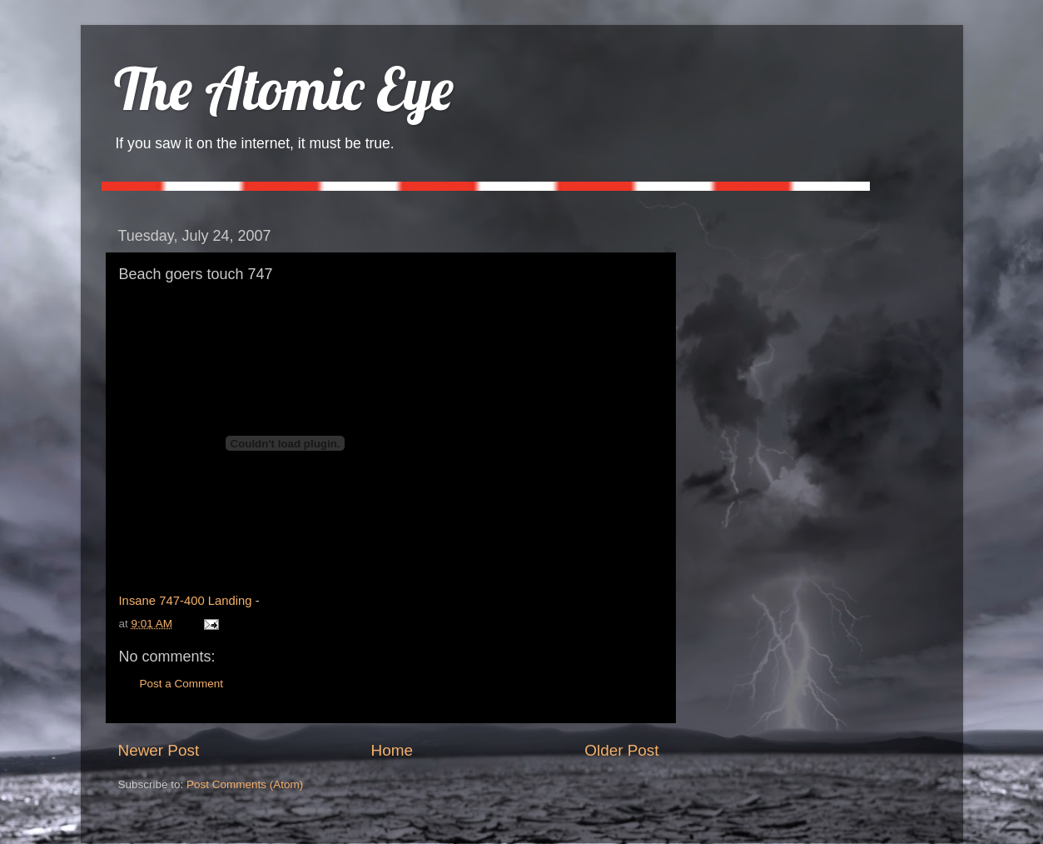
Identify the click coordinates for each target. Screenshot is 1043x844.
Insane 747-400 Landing (185, 600)
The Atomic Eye (284, 88)
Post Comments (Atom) (244, 784)
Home (392, 750)
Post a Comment (182, 683)
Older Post (621, 750)
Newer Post (159, 750)
